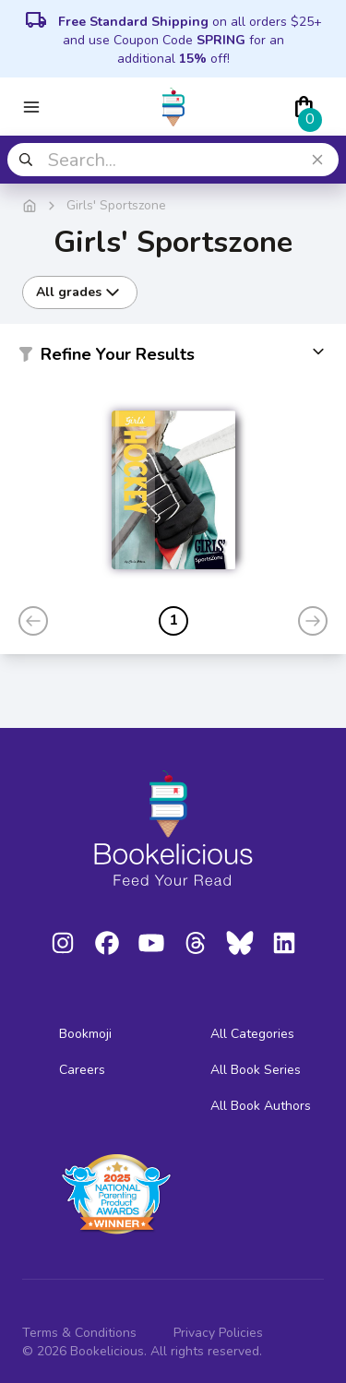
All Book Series (255, 1070)
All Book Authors (260, 1106)
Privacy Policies (218, 1332)
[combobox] (173, 159)
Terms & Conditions (79, 1332)
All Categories (252, 1034)
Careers (82, 1070)
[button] (173, 358)
